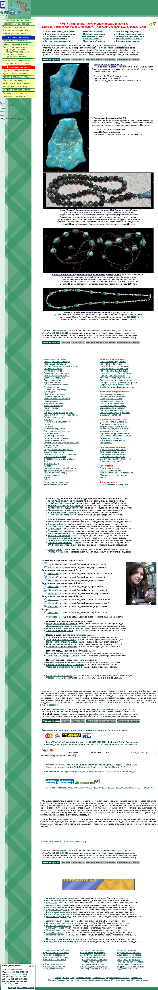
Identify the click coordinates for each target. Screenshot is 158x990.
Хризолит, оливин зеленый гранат (60, 468)
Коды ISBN (51, 903)
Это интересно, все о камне (16, 63)
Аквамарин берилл (53, 368)
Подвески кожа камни (94, 34)
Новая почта (111, 50)
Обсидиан (48, 426)
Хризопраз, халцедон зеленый (58, 470)
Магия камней (136, 978)
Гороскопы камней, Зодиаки (16, 24)
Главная (57, 978)
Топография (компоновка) (58, 930)
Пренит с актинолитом (54, 440)
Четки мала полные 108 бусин (114, 371)
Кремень (48, 410)
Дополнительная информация (60, 921)
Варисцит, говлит (52, 382)
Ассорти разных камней (55, 359)
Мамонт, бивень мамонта (129, 39)
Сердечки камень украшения (113, 408)
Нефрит (47, 424)
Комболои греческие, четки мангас (116, 378)
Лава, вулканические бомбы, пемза (60, 415)
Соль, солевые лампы (110, 470)
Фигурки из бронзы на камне (16, 90)
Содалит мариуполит (54, 452)
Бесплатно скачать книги (14, 33)
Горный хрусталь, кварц (55, 389)
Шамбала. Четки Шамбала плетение (117, 387)
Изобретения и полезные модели (62, 935)
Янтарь (47, 480)
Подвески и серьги (92, 32)
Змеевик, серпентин (53, 396)
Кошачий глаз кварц (53, 405)
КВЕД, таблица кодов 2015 (59, 914)
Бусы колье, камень (93, 36)
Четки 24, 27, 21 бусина (111, 364)
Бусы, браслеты (81, 980)
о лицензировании (49, 705)
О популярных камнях (127, 41)
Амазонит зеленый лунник (56, 373)
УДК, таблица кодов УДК (57, 909)
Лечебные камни (122, 978)
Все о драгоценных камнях (92, 950)
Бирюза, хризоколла (53, 380)
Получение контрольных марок (61, 923)
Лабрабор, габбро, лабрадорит (58, 412)
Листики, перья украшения (112, 401)
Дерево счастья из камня (112, 424)
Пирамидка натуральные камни (115, 433)
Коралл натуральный (54, 403)
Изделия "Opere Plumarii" (129, 952)
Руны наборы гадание (110, 438)
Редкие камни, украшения (56, 484)
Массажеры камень (109, 431)
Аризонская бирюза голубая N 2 (110, 118)
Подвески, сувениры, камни (16, 70)
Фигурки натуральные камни (113, 426)
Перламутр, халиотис (54, 436)
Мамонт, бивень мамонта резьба (115, 459)
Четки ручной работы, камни (16, 83)
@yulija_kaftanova (19, 976)
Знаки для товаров (55, 928)
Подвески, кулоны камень (112, 403)
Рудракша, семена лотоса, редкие (116, 385)
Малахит (48, 419)
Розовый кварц (51, 447)
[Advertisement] (102, 8)
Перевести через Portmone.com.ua (57, 756)
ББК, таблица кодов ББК (58, 912)
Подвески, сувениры (126, 950)
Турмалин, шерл (51, 463)
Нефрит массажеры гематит (130, 34)
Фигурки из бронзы (140, 980)
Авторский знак (53, 905)
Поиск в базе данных (56, 916)
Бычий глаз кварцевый (54, 378)
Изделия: (52, 980)
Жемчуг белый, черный (55, 394)
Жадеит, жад (50, 392)
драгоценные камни (14, 49)
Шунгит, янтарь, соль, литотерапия (116, 473)
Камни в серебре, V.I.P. (127, 32)
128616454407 (81, 788)
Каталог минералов (83, 978)
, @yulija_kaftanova (125, 45)
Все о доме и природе (54, 966)
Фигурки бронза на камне (57, 41)
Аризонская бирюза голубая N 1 (110, 64)
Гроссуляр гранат (52, 387)
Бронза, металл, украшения (113, 449)
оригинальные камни (15, 56)
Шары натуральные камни (112, 440)
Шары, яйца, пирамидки (14, 80)
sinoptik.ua (21, 119)
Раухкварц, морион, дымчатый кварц (61, 442)
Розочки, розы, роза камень (113, 405)
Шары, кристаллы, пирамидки (59, 34)
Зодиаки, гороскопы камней (56, 952)
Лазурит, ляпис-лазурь (54, 417)
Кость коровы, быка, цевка (112, 456)
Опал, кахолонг (51, 433)
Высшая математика (54, 964)
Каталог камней (99, 978)
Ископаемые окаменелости (57, 398)
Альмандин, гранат (53, 371)
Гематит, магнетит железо (56, 385)
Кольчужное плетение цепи (130, 36)
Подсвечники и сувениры (15, 93)
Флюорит (48, 466)
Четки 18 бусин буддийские (113, 361)
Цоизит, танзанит (52, 475)
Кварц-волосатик (52, 401)
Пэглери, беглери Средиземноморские (118, 382)
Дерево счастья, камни (14, 96)
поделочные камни (14, 54)
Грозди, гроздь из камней (112, 394)
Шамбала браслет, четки (111, 415)
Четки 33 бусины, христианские (115, 366)
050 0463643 (61, 45)
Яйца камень (106, 442)
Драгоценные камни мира (15, 41)
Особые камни (53, 678)
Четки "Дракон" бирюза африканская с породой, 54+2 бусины (91, 210)
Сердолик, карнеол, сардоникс (58, 449)
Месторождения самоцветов (16, 60)
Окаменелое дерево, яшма (57, 431)
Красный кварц (51, 408)
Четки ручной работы (94, 41)
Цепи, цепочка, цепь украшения (115, 412)
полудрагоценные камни (16, 52)
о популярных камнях (15, 47)
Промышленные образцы (58, 925)
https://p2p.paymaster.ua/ (126, 744)
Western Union (53, 765)
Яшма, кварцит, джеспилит (56, 482)
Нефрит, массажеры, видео (16, 86)
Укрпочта (99, 50)
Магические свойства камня (16, 30)
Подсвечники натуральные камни (115, 436)
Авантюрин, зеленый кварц (57, 361)
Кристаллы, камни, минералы (59, 32)
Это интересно (68, 978)
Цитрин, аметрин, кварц (55, 473)
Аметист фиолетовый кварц (57, 375)
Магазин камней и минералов (114, 484)
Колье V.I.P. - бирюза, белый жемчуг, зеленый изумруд (92, 312)
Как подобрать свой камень (59, 675)
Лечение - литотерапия (14, 27)
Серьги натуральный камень (113, 410)
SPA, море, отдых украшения (113, 422)
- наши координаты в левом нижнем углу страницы (63, 842)
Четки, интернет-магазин (122, 980)
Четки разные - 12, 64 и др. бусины (116, 373)
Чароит (47, 477)
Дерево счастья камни (55, 39)
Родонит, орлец (51, 445)
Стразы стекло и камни (55, 456)
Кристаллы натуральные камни (115, 429)
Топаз (46, 461)
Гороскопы (110, 978)
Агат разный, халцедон (55, 364)
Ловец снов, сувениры (110, 461)
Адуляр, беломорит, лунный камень (61, 366)
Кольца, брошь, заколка (111, 398)
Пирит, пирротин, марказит (56, 438)
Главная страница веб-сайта (16, 20)
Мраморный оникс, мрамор (57, 422)
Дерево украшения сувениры (113, 454)
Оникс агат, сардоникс (54, 429)
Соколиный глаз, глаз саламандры (60, 454)
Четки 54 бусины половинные (114, 368)
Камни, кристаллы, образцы (16, 77)
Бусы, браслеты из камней (15, 73)
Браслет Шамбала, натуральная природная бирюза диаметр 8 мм (85, 274)
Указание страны (54, 932)
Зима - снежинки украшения (113, 396)
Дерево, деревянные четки (112, 375)
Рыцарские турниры (54, 969)
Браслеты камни (91, 39)
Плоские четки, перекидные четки (116, 380)
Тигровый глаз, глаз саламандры (59, 459)
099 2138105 (132, 281)
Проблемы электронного (58, 900)
